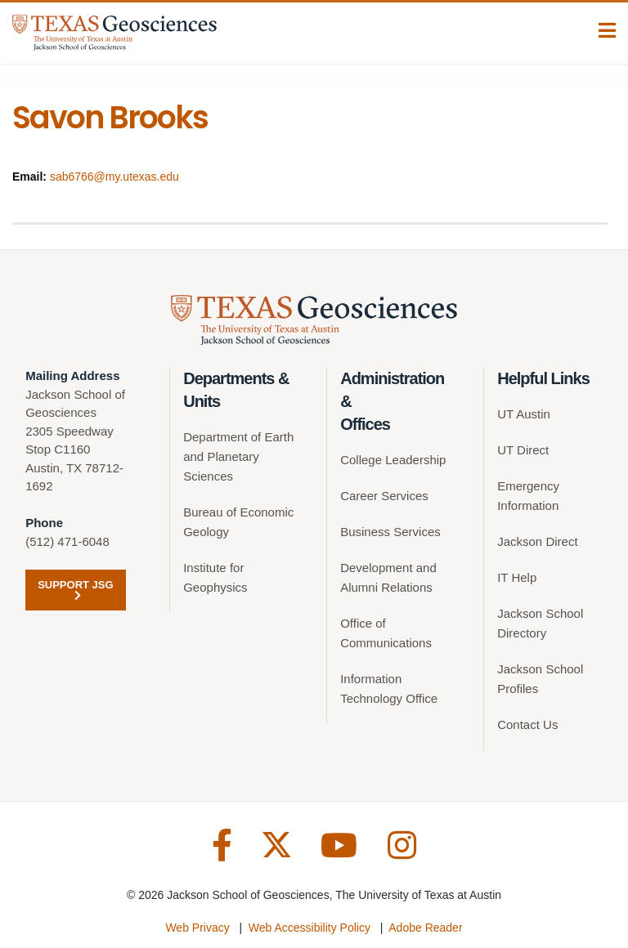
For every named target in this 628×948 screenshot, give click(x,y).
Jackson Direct (537, 541)
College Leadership (393, 460)
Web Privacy (197, 927)
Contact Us (527, 724)
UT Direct (523, 450)
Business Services (390, 532)
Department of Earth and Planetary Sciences (238, 456)
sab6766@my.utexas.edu (114, 176)
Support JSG (75, 590)
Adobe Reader (425, 927)
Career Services (384, 496)
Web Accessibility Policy (309, 927)
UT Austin (523, 414)
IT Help (516, 577)
